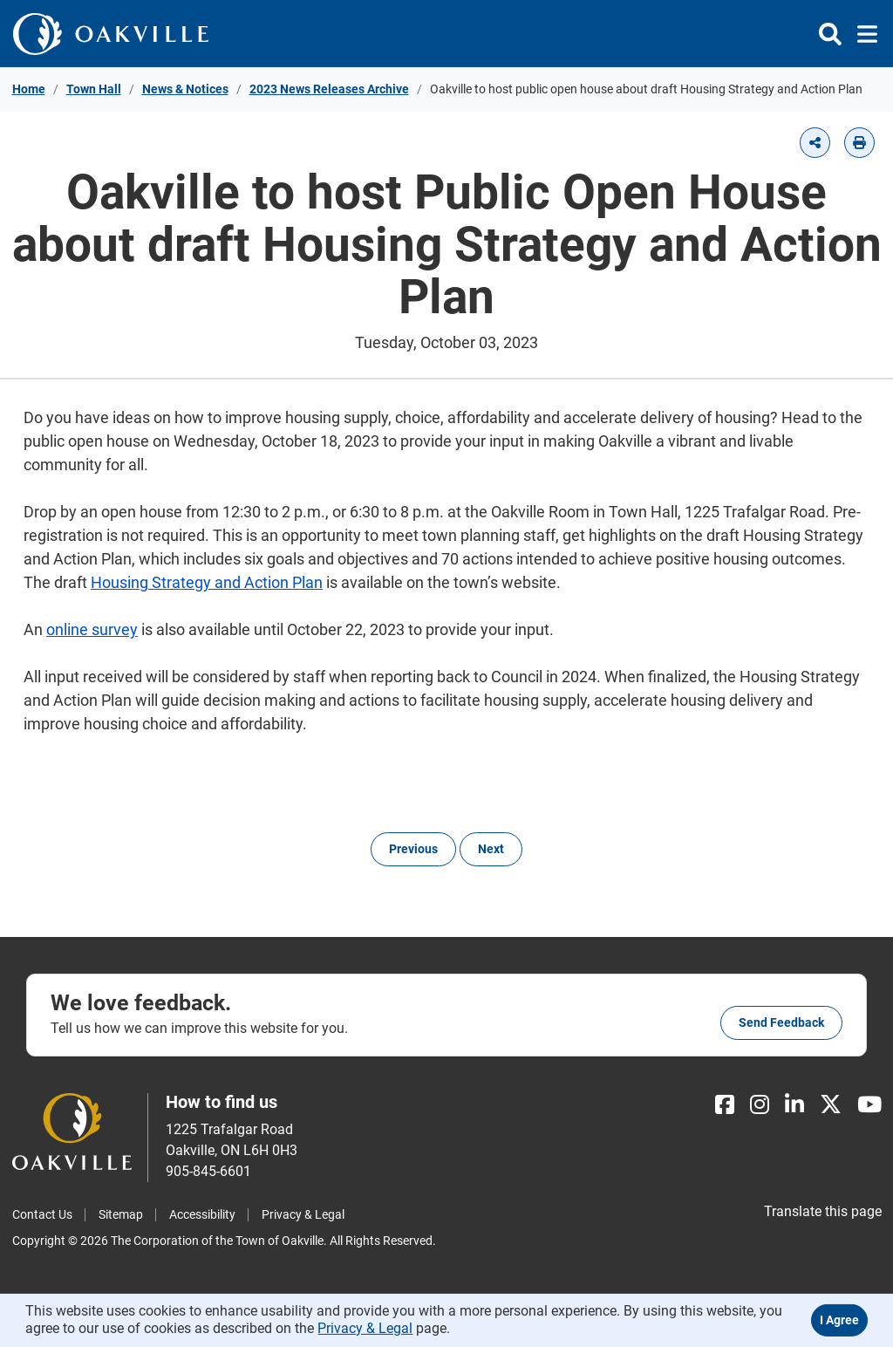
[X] (831, 1105)
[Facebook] (724, 1105)
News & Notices (185, 89)
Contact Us (42, 1214)
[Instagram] (759, 1105)
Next (491, 849)
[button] (815, 142)
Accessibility (202, 1214)
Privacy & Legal (303, 1214)
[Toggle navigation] (862, 34)
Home (28, 89)
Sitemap (121, 1214)
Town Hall (93, 89)
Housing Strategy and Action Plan (207, 582)
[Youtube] (869, 1105)
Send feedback (781, 1022)
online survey (92, 629)
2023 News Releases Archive (329, 89)
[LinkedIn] (794, 1105)
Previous (413, 849)
